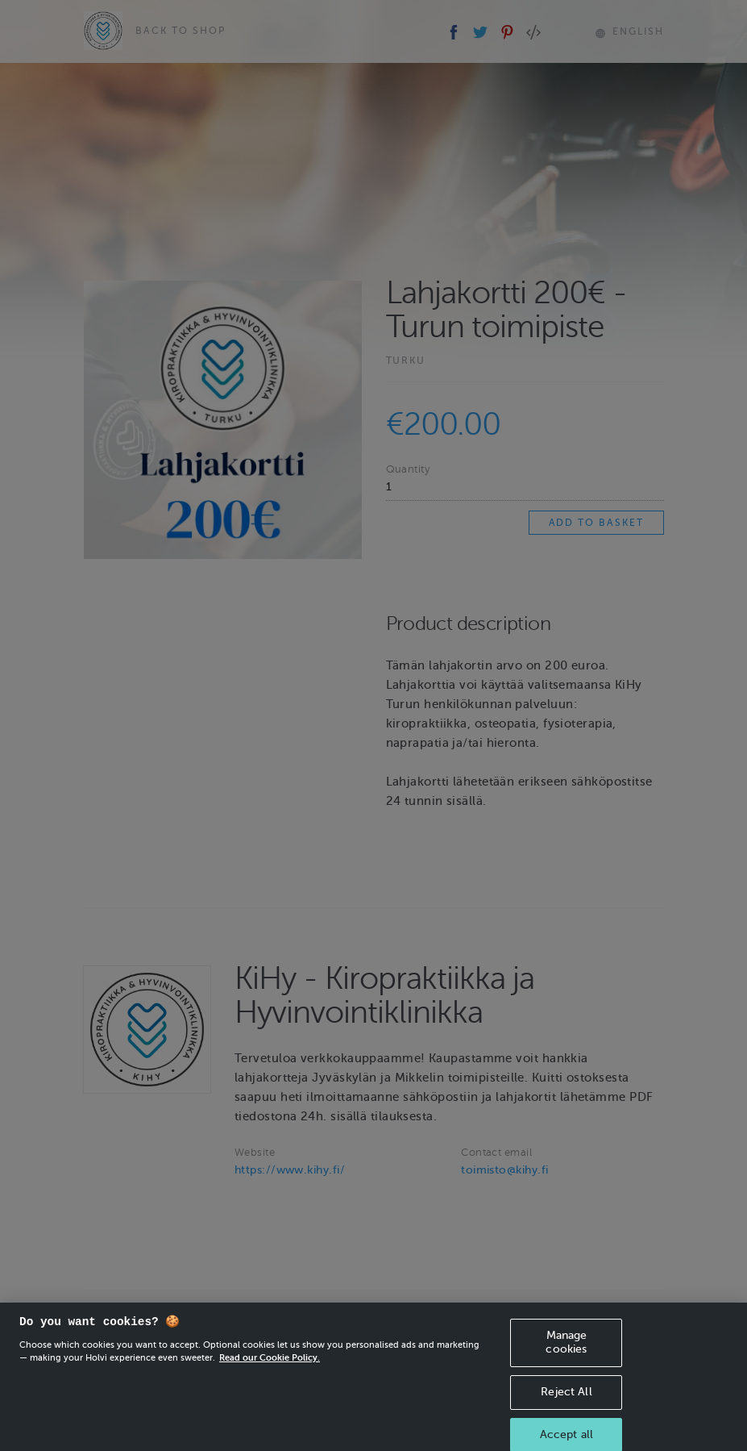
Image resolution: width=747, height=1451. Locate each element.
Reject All (566, 1400)
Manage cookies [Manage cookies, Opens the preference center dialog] (566, 1350)
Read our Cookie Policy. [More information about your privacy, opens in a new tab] (269, 1365)
